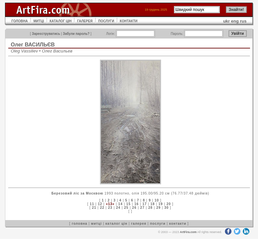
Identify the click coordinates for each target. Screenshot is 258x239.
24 (118, 207)
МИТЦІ (38, 21)
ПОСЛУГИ (106, 21)
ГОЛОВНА (20, 21)
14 (120, 204)
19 (160, 204)
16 (136, 204)
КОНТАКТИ (128, 21)
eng (235, 21)
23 (110, 207)
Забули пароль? (76, 34)
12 (100, 204)
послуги (158, 223)
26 (134, 207)
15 (128, 204)
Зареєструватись (46, 34)
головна (79, 223)
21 (94, 207)
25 (126, 207)
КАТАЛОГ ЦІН (61, 21)
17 (144, 204)
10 (157, 200)
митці (96, 223)
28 (150, 207)
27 (142, 207)
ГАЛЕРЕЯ (85, 21)
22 (102, 207)
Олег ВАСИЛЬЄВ (33, 44)
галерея (138, 223)
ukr (226, 21)
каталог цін (116, 223)
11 (92, 204)
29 (158, 207)
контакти (177, 223)
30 (166, 207)
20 (169, 204)
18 (152, 204)
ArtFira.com (188, 232)
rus (243, 21)
